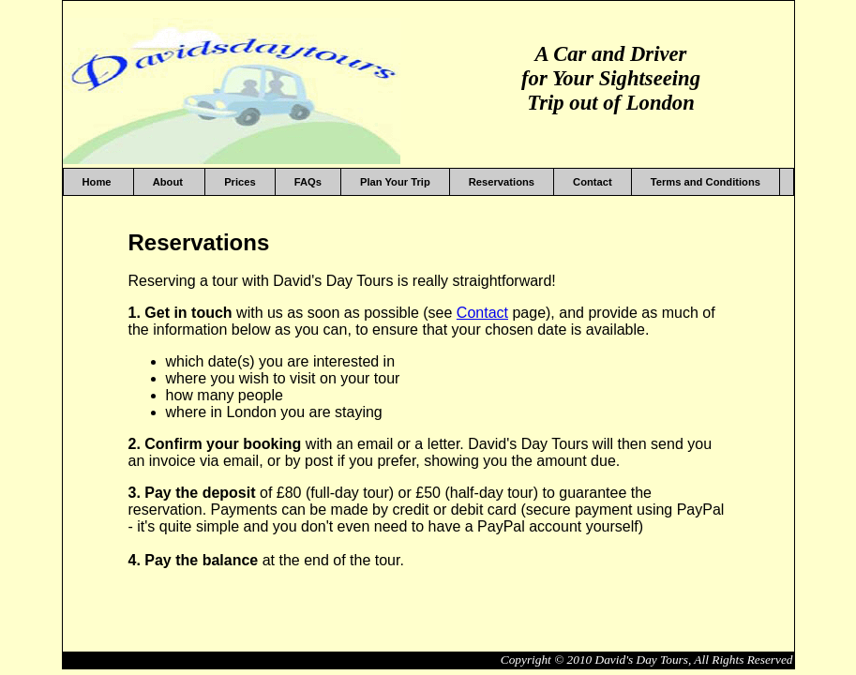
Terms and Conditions (705, 182)
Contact (592, 182)
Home (98, 182)
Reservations (501, 182)
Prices (240, 182)
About (169, 182)
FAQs (308, 182)
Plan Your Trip (395, 182)
